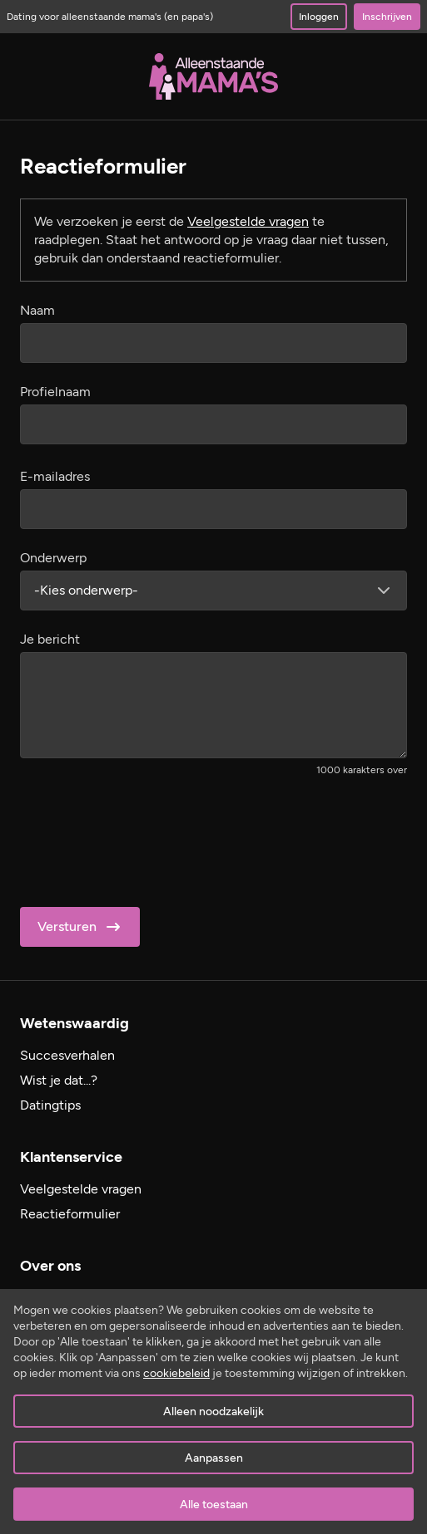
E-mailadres (55, 476)
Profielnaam (55, 391)
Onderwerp (53, 558)
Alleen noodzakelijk (213, 1411)
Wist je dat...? (58, 1080)
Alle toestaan (214, 1504)
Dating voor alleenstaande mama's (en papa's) (110, 16)
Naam (37, 310)
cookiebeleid (176, 1373)
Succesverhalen (67, 1055)
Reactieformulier (70, 1214)
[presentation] (146, 836)
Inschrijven (387, 16)
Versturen (80, 927)
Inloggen (319, 16)
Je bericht (50, 639)
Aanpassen (214, 1458)
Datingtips (50, 1105)
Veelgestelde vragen (248, 221)
